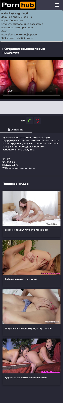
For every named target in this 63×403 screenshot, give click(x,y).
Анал (4, 31)
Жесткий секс (28, 168)
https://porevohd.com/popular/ (19, 34)
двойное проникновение (17, 16)
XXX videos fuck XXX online (17, 38)
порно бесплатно (12, 20)
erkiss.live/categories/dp (15, 13)
